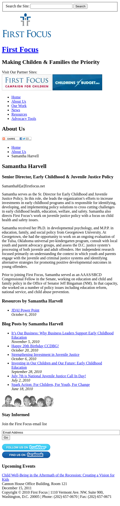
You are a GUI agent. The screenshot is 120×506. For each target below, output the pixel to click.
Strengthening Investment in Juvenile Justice (45, 355)
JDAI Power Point (25, 310)
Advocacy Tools (23, 119)
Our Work (19, 106)
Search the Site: (17, 6)
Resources (19, 114)
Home (16, 97)
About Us (18, 101)
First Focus (20, 49)
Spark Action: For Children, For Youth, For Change (50, 385)
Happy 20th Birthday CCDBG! (35, 346)
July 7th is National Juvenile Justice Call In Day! (48, 376)
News (15, 110)
